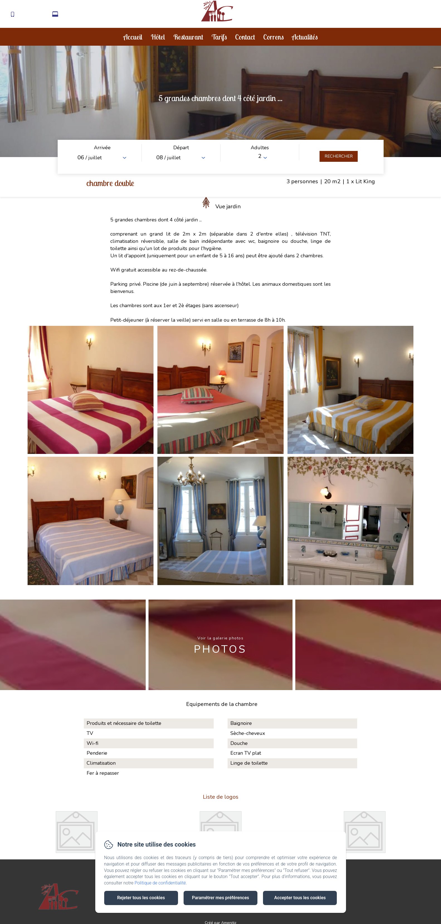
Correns (273, 37)
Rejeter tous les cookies (141, 897)
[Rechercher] (339, 156)
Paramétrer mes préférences (220, 897)
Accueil (132, 37)
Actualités (305, 37)
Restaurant (188, 37)
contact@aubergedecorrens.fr (91, 15)
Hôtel (158, 37)
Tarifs (219, 37)
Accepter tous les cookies (300, 897)
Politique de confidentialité (160, 883)
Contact (245, 37)
